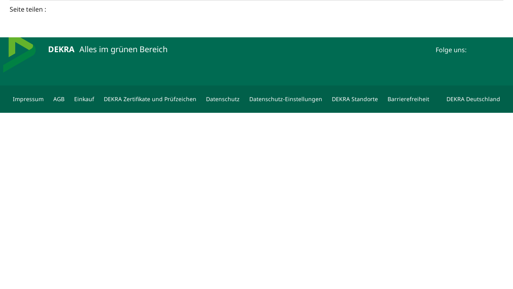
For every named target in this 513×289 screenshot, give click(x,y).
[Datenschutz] (223, 99)
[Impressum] (28, 99)
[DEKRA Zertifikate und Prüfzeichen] (150, 99)
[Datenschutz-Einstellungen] (285, 99)
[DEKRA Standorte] (355, 99)
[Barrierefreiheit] (408, 99)
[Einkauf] (84, 99)
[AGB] (59, 99)
